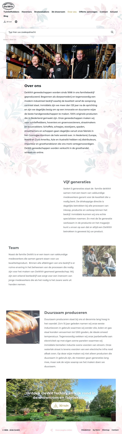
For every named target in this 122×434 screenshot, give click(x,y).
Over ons (72, 12)
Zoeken (112, 32)
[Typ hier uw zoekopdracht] (61, 32)
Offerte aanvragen (88, 12)
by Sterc (96, 430)
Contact (104, 12)
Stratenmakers (41, 12)
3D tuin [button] (9, 22)
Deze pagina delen (63, 430)
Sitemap (105, 430)
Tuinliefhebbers (11, 12)
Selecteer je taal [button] (16, 22)
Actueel (114, 12)
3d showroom (58, 12)
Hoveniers (27, 12)
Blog (6, 16)
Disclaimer (86, 430)
